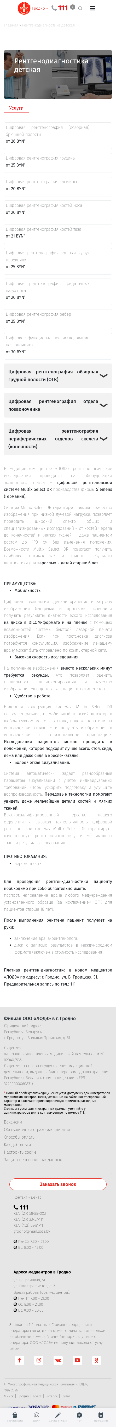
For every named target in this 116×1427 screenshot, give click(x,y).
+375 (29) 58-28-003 (30, 1213)
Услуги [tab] (16, 108)
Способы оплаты (19, 1137)
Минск (9, 1396)
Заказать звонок (58, 1184)
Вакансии (13, 1122)
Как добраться (17, 1144)
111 (63, 8)
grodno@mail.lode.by (32, 1231)
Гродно (23, 1396)
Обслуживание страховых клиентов (37, 1129)
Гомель (66, 1396)
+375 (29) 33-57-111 (29, 1219)
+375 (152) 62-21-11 (28, 1225)
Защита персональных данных (33, 1160)
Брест (37, 1396)
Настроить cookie (20, 1152)
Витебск (51, 1396)
